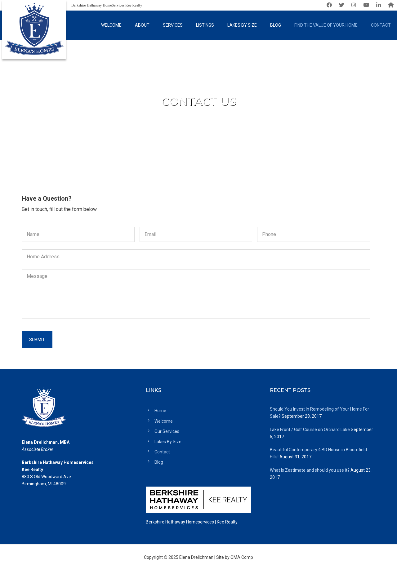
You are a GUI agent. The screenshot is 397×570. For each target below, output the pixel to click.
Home (160, 410)
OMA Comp (241, 557)
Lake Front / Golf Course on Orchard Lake (310, 429)
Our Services (166, 431)
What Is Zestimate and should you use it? (310, 470)
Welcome (163, 421)
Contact (162, 451)
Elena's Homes (34, 31)
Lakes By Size (167, 441)
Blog (158, 462)
